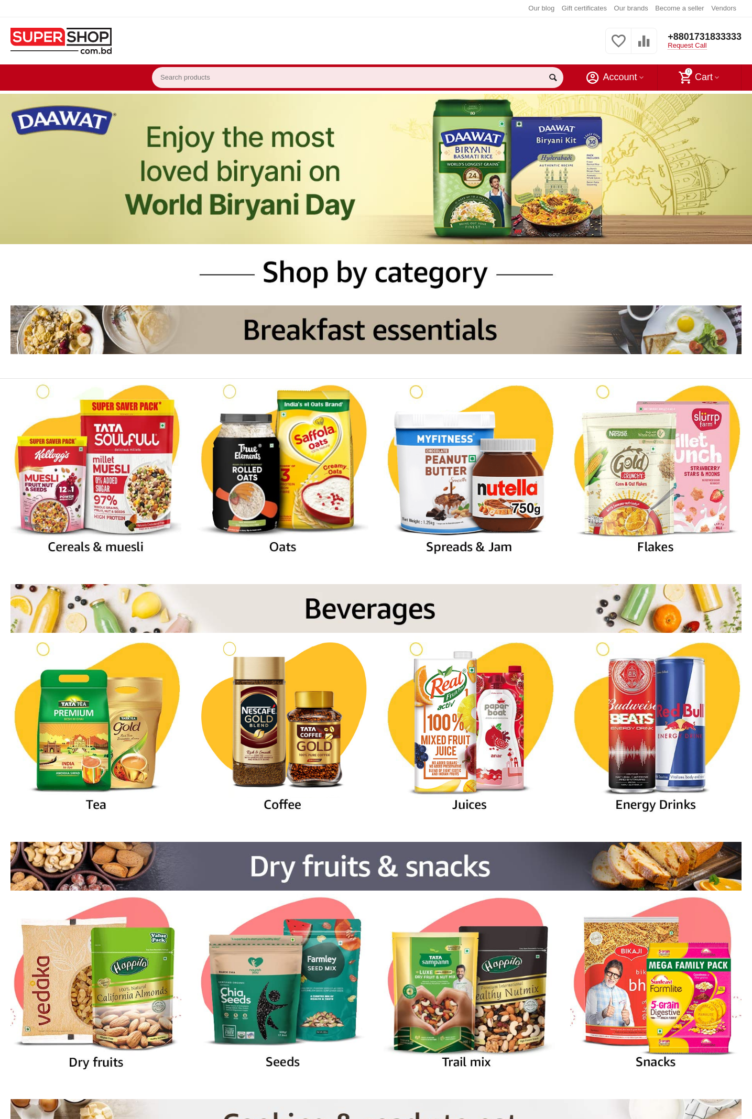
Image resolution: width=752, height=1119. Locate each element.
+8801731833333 (705, 36)
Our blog (541, 8)
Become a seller (679, 8)
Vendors (723, 8)
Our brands (631, 8)
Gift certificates (584, 8)
